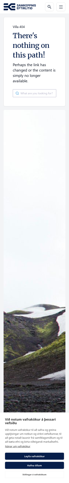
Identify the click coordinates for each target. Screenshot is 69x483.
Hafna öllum (34, 465)
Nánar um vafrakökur (17, 446)
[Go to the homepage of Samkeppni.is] (20, 7)
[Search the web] (49, 7)
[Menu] (60, 7)
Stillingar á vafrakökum (34, 474)
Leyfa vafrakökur (34, 456)
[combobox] (34, 93)
